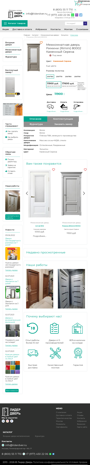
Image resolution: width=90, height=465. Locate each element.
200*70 (59, 76)
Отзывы (80, 415)
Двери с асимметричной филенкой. (12, 320)
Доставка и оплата (22, 29)
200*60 (50, 76)
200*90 (77, 76)
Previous (27, 193)
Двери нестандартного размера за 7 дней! (13, 241)
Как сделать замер (13, 132)
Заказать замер (63, 124)
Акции (5, 29)
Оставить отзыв (11, 172)
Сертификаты (61, 427)
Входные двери (10, 43)
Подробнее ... (52, 111)
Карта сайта (82, 427)
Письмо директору (12, 160)
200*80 (68, 76)
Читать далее (11, 270)
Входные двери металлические (16, 436)
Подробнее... (39, 236)
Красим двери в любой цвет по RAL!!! (12, 356)
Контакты (56, 29)
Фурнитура (11, 57)
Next (83, 193)
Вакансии (81, 424)
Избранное (41, 29)
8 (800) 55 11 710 (63, 9)
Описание (35, 119)
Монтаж (68, 29)
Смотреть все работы (12, 217)
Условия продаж (78, 462)
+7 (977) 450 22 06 (58, 15)
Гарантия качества (64, 418)
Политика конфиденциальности (50, 462)
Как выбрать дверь (13, 138)
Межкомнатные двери (13, 51)
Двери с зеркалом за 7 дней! (11, 281)
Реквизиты (60, 424)
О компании (82, 29)
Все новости (12, 390)
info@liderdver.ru (36, 13)
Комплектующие (63, 119)
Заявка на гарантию (12, 166)
